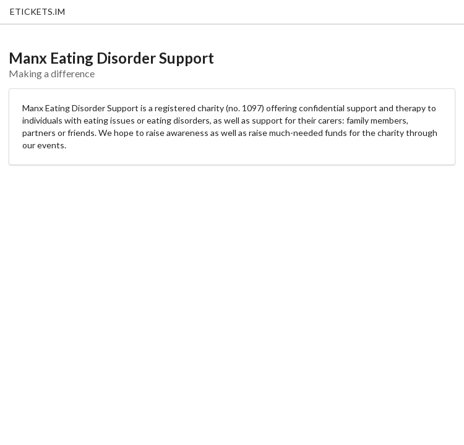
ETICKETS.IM (37, 11)
